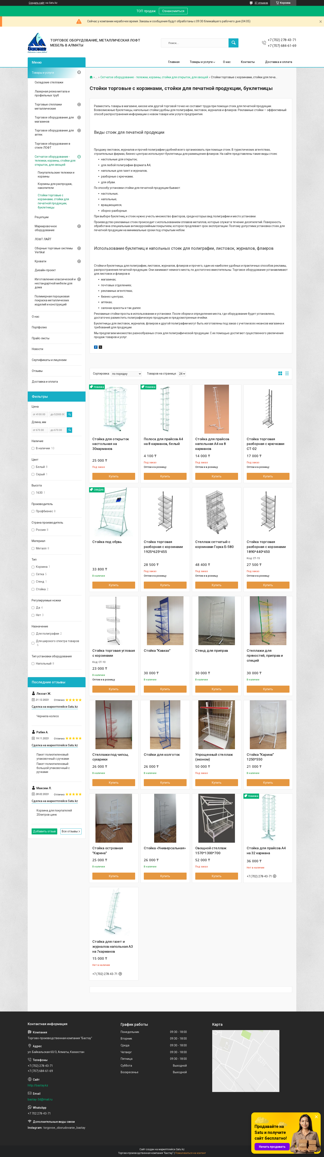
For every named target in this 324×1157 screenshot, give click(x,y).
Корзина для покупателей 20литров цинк (54, 812)
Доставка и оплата (278, 62)
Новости (37, 349)
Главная (174, 62)
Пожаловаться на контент (190, 1153)
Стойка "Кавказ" (157, 650)
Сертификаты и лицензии (49, 360)
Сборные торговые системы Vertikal (54, 250)
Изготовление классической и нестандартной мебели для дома (55, 283)
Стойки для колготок (162, 754)
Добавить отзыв (44, 831)
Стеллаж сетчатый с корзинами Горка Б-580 (214, 544)
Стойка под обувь (107, 542)
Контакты (248, 62)
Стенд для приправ (211, 650)
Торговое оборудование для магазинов (54, 119)
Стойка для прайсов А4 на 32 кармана (266, 850)
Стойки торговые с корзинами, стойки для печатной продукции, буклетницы (53, 201)
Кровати (40, 261)
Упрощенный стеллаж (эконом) (214, 757)
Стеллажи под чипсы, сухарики (110, 757)
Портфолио (39, 327)
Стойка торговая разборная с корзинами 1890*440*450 (266, 547)
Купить (114, 476)
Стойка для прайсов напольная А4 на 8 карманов (212, 444)
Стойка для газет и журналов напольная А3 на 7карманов (112, 946)
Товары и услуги (201, 62)
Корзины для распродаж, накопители (55, 186)
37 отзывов (261, 2)
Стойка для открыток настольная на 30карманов (110, 444)
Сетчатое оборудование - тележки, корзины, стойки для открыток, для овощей (154, 77)
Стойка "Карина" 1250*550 (260, 757)
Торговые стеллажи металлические (48, 106)
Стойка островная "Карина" (107, 850)
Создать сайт (36, 2)
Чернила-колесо (48, 716)
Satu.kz (180, 1149)
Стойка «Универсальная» (165, 848)
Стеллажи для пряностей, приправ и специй (265, 655)
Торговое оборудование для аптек (54, 132)
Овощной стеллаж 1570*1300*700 (210, 850)
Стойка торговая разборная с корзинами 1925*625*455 (163, 547)
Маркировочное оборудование (46, 228)
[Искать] (233, 42)
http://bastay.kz (38, 1085)
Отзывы (37, 371)
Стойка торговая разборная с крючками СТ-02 (265, 444)
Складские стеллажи (49, 82)
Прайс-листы (40, 338)
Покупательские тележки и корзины (56, 174)
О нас (227, 62)
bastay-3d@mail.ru (40, 1099)
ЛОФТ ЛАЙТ (43, 239)
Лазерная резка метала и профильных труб (52, 93)
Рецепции (42, 217)
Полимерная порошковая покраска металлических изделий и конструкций (52, 300)
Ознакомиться (173, 11)
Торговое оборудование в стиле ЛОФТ (52, 145)
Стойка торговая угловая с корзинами (113, 653)
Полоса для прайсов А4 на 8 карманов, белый (163, 441)
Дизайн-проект (45, 270)
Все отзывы (70, 831)
